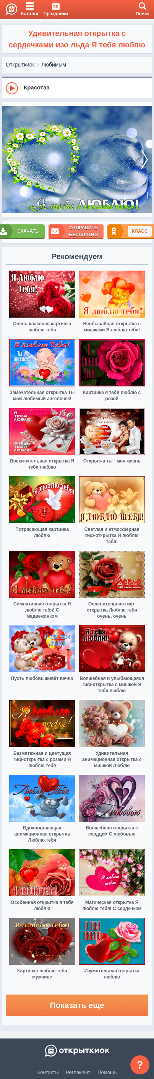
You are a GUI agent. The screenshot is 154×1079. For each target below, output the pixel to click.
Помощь (107, 1072)
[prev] (9, 159)
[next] (144, 159)
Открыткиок (20, 65)
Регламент (78, 1072)
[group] (77, 88)
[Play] (12, 88)
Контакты (48, 1072)
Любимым (53, 65)
